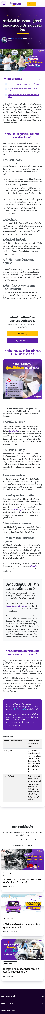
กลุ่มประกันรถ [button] (8, 1010)
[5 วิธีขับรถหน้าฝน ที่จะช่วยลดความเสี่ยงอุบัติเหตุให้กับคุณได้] (22, 904)
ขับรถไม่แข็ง (13, 431)
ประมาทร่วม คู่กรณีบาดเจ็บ (16, 606)
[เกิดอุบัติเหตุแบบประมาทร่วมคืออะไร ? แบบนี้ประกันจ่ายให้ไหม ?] (22, 949)
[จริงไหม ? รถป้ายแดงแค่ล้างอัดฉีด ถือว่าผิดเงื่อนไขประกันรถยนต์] (22, 859)
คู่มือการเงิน (24, 840)
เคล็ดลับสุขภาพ (18, 845)
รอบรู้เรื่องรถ (35, 840)
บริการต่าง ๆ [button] (7, 1003)
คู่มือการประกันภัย (11, 840)
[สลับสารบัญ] (39, 79)
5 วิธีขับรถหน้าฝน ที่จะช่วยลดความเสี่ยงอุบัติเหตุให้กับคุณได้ (21, 926)
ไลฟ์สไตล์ (29, 845)
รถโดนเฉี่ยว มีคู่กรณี (17, 510)
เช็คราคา (31, 4)
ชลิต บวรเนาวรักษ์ (17, 38)
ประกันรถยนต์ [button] (8, 996)
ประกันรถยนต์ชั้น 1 (20, 709)
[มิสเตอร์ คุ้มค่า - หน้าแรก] (15, 3)
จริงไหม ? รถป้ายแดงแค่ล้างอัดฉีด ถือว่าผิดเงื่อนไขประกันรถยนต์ (22, 881)
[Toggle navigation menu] (3, 3)
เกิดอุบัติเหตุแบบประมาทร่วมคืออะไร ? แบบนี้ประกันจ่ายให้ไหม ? (21, 970)
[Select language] (40, 4)
